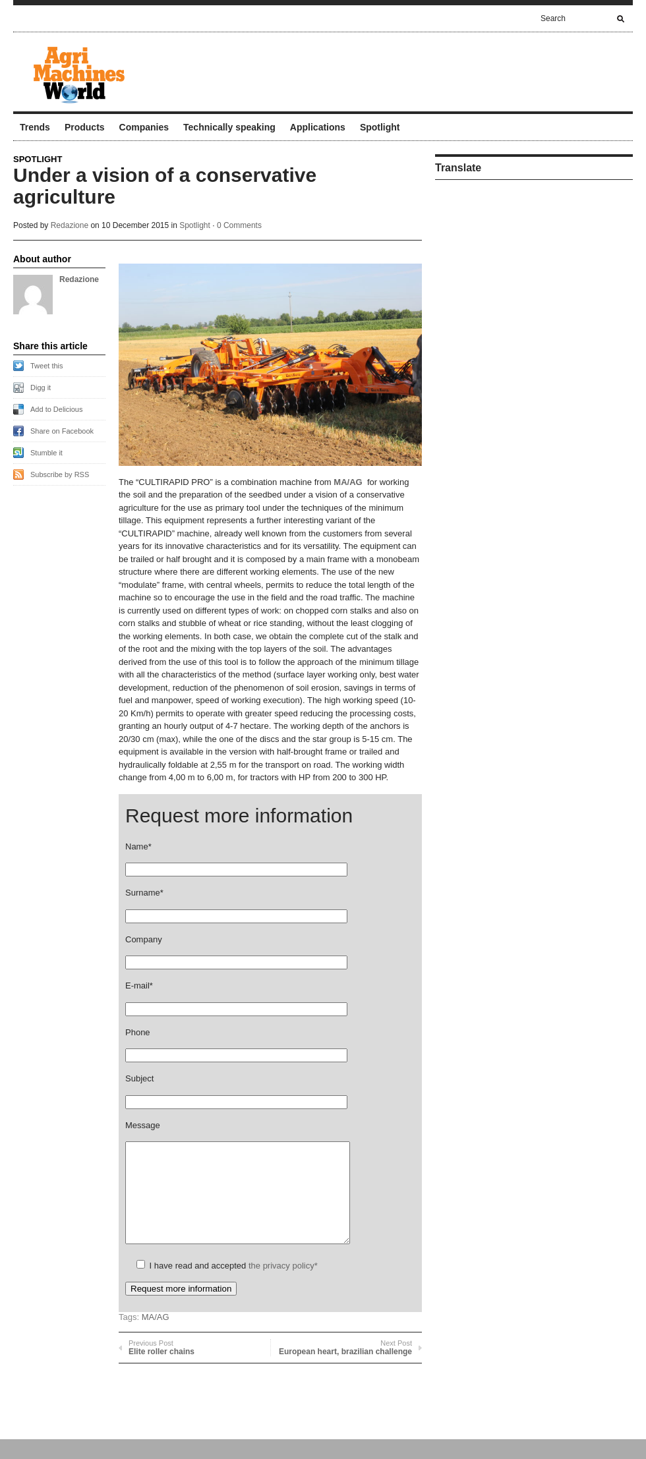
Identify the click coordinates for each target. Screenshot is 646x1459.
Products (85, 127)
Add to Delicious (56, 409)
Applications (317, 127)
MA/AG (348, 482)
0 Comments (239, 225)
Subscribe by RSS (59, 474)
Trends (35, 127)
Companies (144, 127)
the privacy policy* (283, 1285)
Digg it (40, 387)
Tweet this (46, 366)
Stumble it (46, 453)
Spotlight (380, 127)
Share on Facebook (62, 431)
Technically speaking (229, 127)
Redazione (69, 225)
